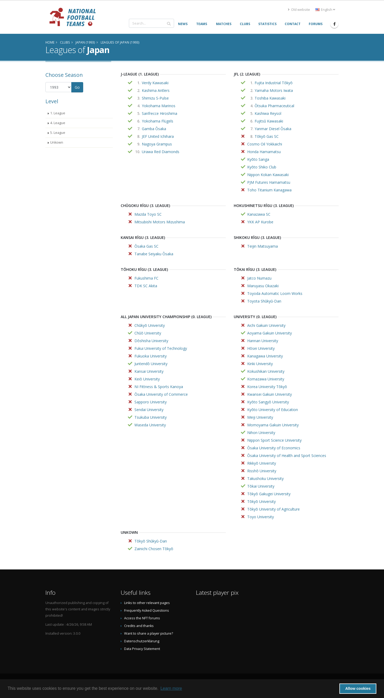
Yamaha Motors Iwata (274, 90)
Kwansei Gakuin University (269, 394)
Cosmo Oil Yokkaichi (264, 144)
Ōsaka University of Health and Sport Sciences (286, 455)
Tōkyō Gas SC (267, 136)
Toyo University (260, 516)
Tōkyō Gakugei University (269, 493)
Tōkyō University (261, 501)
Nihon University (261, 432)
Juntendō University (150, 363)
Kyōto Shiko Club (261, 166)
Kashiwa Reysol (268, 113)
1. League (57, 113)
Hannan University (262, 340)
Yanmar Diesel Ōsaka (273, 128)
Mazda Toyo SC (148, 214)
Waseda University (150, 424)
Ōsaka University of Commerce (161, 394)
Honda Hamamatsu (264, 151)
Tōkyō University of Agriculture (273, 509)
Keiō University (147, 378)
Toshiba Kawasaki (270, 98)
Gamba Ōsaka (154, 128)
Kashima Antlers (156, 90)
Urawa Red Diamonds (160, 151)
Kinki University (260, 363)
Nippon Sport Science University (274, 440)
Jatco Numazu (259, 278)
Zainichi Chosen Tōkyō (153, 548)
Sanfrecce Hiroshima (159, 113)
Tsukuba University (150, 417)
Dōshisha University (151, 340)
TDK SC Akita (145, 285)
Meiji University (260, 417)
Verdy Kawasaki (155, 82)
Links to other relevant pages (147, 603)
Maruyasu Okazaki (263, 285)
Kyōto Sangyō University (268, 401)
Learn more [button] (171, 688)
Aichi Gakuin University (266, 325)
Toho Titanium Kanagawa (269, 189)
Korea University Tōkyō (267, 386)
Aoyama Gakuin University (269, 333)
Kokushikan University (265, 371)
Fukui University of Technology (160, 348)
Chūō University (147, 333)
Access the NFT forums (142, 618)
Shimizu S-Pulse (155, 98)
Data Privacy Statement (142, 649)
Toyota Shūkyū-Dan (264, 301)
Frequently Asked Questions (146, 610)
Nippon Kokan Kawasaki (268, 174)
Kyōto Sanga (258, 159)
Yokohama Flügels (157, 121)
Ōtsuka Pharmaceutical (274, 105)
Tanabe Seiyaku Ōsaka (153, 253)
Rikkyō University (261, 463)
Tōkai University (260, 486)
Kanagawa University (265, 356)
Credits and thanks (139, 626)
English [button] (325, 9)
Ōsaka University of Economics (273, 447)
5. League (57, 132)
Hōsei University (261, 348)
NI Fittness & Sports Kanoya (158, 386)
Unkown (56, 142)
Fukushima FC (146, 278)
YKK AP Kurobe (260, 221)
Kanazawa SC (258, 214)
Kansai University (148, 371)
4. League (57, 123)
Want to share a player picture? (148, 633)
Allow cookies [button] (358, 688)
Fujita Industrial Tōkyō (274, 82)
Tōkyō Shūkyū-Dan (150, 541)
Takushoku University (265, 478)
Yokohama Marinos (158, 105)
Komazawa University (265, 378)
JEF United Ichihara (158, 136)
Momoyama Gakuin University (273, 424)
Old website (299, 9)
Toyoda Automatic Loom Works (274, 293)
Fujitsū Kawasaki (269, 121)
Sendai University (148, 409)
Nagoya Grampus (157, 144)
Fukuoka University (150, 356)
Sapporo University (150, 401)
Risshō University (261, 470)
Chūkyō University (149, 325)
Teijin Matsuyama (262, 246)
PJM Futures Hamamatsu (268, 182)
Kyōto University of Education (272, 409)
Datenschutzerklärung (141, 641)
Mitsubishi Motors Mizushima (159, 221)
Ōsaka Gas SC (146, 246)
